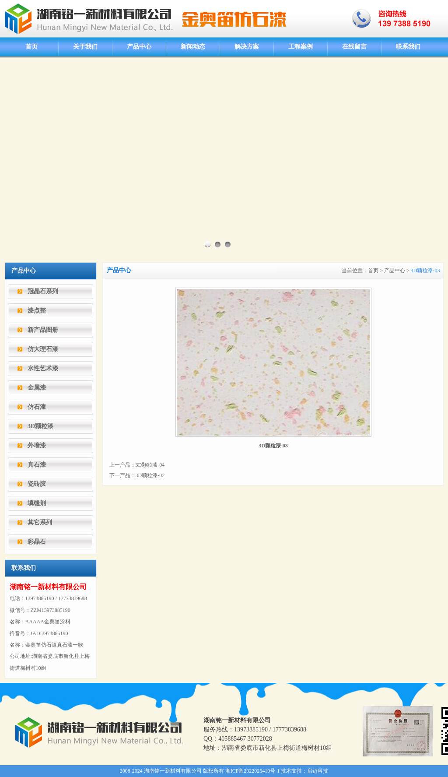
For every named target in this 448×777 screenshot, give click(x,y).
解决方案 (246, 46)
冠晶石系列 (43, 291)
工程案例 (300, 46)
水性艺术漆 (43, 368)
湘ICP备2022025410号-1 (252, 771)
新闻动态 (193, 46)
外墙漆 (37, 445)
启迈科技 (317, 771)
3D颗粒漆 (40, 426)
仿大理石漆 (43, 349)
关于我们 (85, 46)
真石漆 (37, 464)
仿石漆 (37, 407)
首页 (31, 46)
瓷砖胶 (37, 484)
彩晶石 (37, 541)
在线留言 (354, 46)
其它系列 (40, 522)
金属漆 (37, 387)
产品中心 (139, 46)
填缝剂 (37, 503)
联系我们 (408, 46)
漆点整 (37, 310)
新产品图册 (43, 330)
